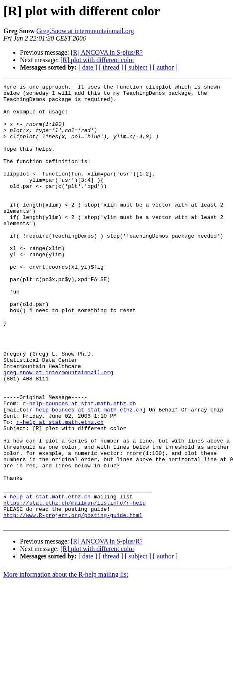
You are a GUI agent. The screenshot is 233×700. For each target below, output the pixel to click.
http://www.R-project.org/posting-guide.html (72, 602)
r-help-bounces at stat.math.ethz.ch (79, 467)
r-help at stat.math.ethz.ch (60, 490)
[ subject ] (138, 67)
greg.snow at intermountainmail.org (58, 430)
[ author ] (165, 67)
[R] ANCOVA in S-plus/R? (107, 52)
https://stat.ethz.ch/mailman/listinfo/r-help (74, 587)
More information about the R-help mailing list (65, 662)
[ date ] (87, 67)
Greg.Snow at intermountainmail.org (85, 30)
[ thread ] (111, 67)
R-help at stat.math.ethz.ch (47, 579)
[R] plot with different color (97, 59)
